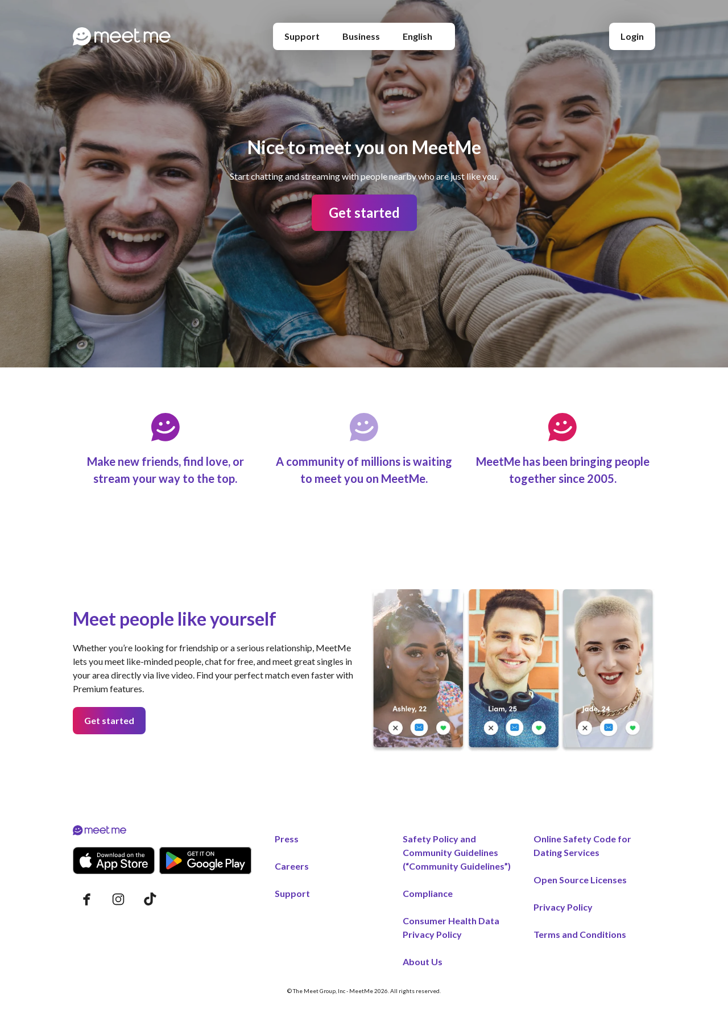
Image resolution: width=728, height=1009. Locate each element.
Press (287, 838)
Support (302, 36)
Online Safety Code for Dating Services (582, 845)
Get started (364, 212)
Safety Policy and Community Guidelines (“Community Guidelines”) (457, 852)
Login (632, 36)
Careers (292, 866)
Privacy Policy (563, 907)
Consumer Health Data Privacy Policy (451, 927)
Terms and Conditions (579, 934)
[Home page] (122, 36)
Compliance (428, 893)
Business (361, 36)
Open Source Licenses (580, 879)
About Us (422, 961)
